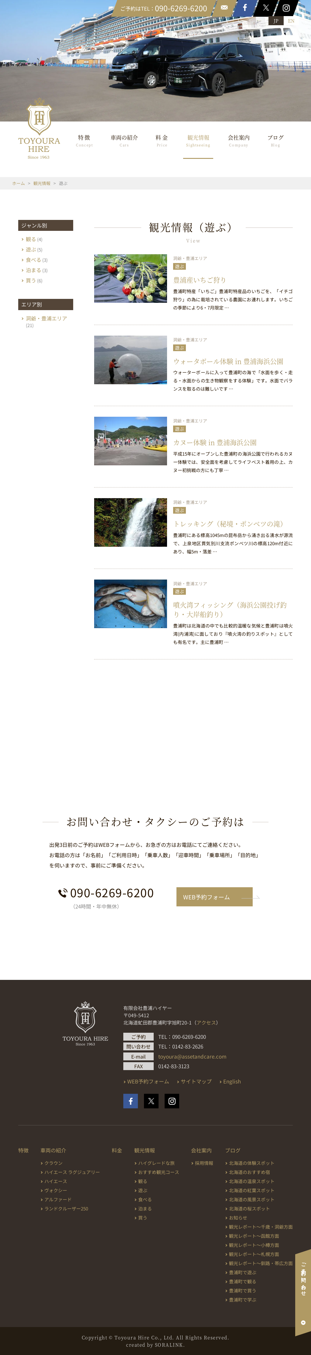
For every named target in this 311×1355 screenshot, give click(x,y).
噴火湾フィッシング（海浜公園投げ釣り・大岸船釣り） (230, 609)
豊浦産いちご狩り (200, 279)
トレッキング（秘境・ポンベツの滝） (230, 523)
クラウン (53, 1163)
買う (31, 280)
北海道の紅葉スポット (252, 1190)
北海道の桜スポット (249, 1208)
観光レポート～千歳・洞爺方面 (261, 1226)
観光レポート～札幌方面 (254, 1254)
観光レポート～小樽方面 (254, 1245)
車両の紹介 (124, 140)
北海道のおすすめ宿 (249, 1172)
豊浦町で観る (242, 1281)
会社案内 (239, 140)
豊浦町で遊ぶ (242, 1272)
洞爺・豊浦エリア (190, 258)
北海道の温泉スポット (252, 1181)
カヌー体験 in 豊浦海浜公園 (215, 442)
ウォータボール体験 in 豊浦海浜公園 (228, 361)
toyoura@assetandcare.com (192, 1056)
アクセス (206, 1022)
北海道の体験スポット (252, 1163)
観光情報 (198, 140)
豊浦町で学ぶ (242, 1299)
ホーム (18, 183)
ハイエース (55, 1181)
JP (276, 20)
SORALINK (169, 1344)
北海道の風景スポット (252, 1199)
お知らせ (238, 1217)
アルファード (58, 1199)
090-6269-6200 (112, 892)
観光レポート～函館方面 (254, 1236)
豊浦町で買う (242, 1290)
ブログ (275, 140)
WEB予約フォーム (206, 897)
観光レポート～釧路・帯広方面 (261, 1263)
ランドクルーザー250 (66, 1208)
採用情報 (204, 1163)
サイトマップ (196, 1081)
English (232, 1081)
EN (291, 20)
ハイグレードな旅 (156, 1163)
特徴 (84, 140)
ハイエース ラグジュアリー (72, 1172)
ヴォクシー (55, 1190)
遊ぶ (179, 266)
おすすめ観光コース (158, 1172)
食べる (33, 259)
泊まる (33, 270)
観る (31, 239)
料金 (162, 140)
